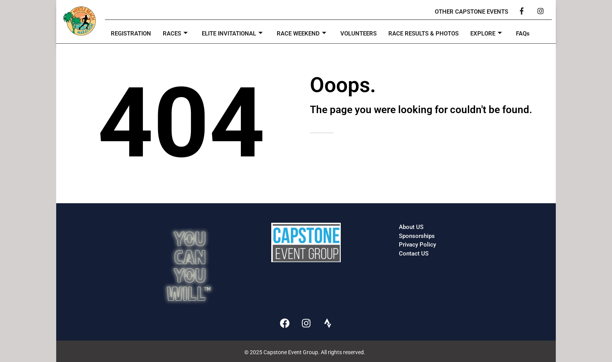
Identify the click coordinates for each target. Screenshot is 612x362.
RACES (175, 33)
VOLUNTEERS (358, 33)
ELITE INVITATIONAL (232, 33)
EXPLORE (486, 33)
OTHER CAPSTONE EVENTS (471, 11)
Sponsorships (417, 236)
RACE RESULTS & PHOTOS (423, 33)
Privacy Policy (417, 244)
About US (411, 227)
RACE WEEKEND (301, 33)
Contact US (414, 253)
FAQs (523, 33)
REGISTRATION (131, 33)
